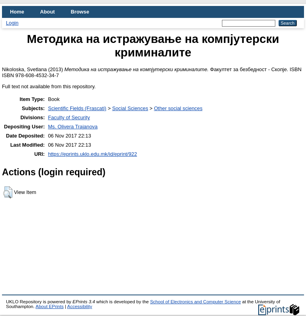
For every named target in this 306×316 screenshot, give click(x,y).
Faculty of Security (69, 117)
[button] (7, 192)
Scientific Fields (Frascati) (77, 108)
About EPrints (49, 306)
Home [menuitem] (17, 12)
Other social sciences (178, 108)
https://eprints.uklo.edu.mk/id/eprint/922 (92, 154)
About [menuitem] (47, 12)
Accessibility (79, 306)
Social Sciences (130, 108)
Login (12, 23)
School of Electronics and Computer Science (195, 301)
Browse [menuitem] (80, 12)
